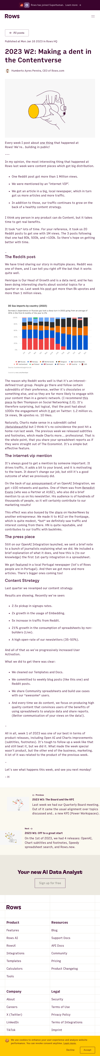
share (59, 512)
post (48, 289)
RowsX (11, 945)
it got (52, 411)
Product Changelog (64, 968)
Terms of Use (60, 1007)
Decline (70, 1050)
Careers (11, 1007)
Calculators (14, 968)
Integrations (15, 953)
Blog (54, 930)
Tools (10, 976)
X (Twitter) (14, 1014)
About (10, 999)
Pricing (56, 961)
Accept (87, 1050)
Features (12, 930)
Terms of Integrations (66, 1022)
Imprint (56, 1030)
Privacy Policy (60, 1014)
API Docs (57, 945)
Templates (13, 961)
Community (59, 953)
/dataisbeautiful (16, 427)
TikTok (10, 1030)
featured (22, 565)
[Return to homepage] (12, 16)
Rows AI (12, 938)
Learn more (69, 1043)
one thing (46, 143)
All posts (16, 33)
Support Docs (60, 938)
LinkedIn (12, 1022)
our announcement (39, 483)
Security (57, 999)
